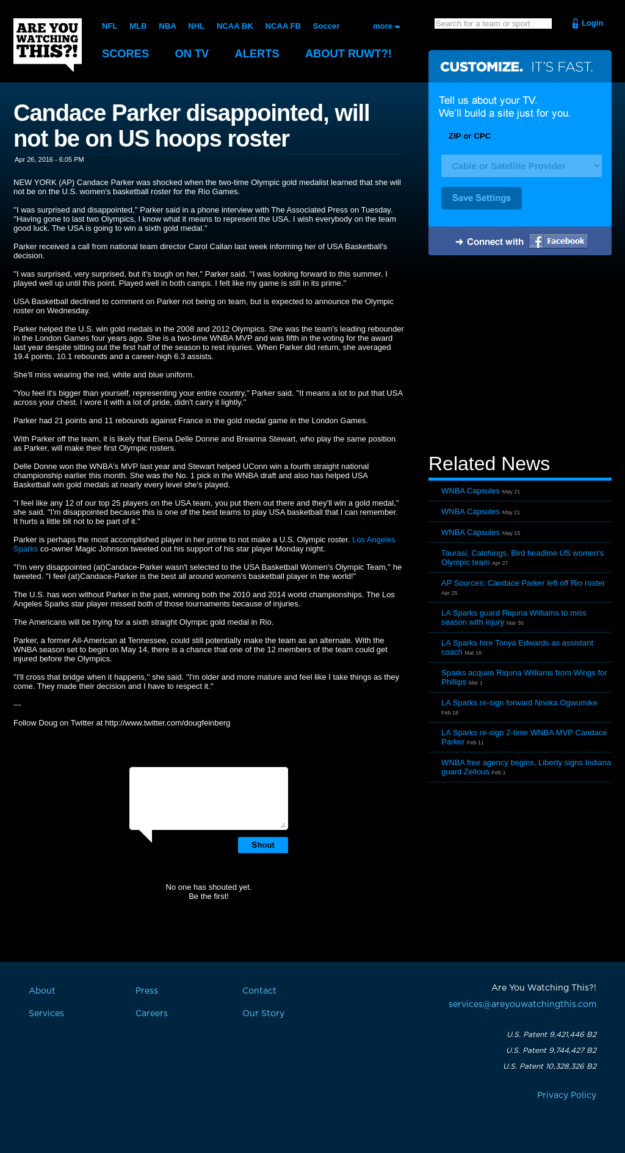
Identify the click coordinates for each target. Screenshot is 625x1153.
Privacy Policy (566, 1095)
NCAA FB (282, 26)
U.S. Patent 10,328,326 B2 (549, 1066)
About (355, 53)
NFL (109, 26)
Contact (259, 991)
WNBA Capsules (470, 490)
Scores (126, 53)
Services (46, 1013)
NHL (196, 26)
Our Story (263, 1013)
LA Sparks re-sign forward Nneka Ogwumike (519, 702)
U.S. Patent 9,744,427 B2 (551, 1050)
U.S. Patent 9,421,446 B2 (551, 1034)
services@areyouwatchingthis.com (522, 1004)
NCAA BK (234, 26)
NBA (167, 26)
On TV (194, 53)
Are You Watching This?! (47, 45)
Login (592, 22)
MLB (137, 26)
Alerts (261, 53)
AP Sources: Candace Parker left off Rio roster (523, 582)
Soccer (325, 26)
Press (146, 991)
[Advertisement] (520, 356)
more (382, 26)
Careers (151, 1013)
